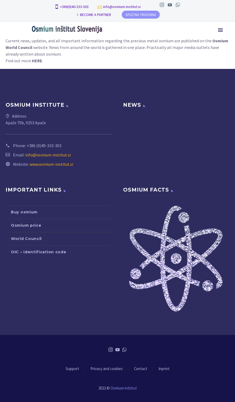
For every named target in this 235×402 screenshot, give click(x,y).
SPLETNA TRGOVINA (140, 14)
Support (72, 369)
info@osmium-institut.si (122, 6)
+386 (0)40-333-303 (44, 145)
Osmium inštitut (124, 388)
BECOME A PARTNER (95, 14)
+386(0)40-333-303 (74, 6)
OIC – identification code (38, 252)
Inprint (164, 369)
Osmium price (26, 225)
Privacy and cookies (106, 369)
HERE (37, 60)
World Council (26, 238)
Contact (140, 369)
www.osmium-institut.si (51, 164)
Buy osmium (24, 212)
